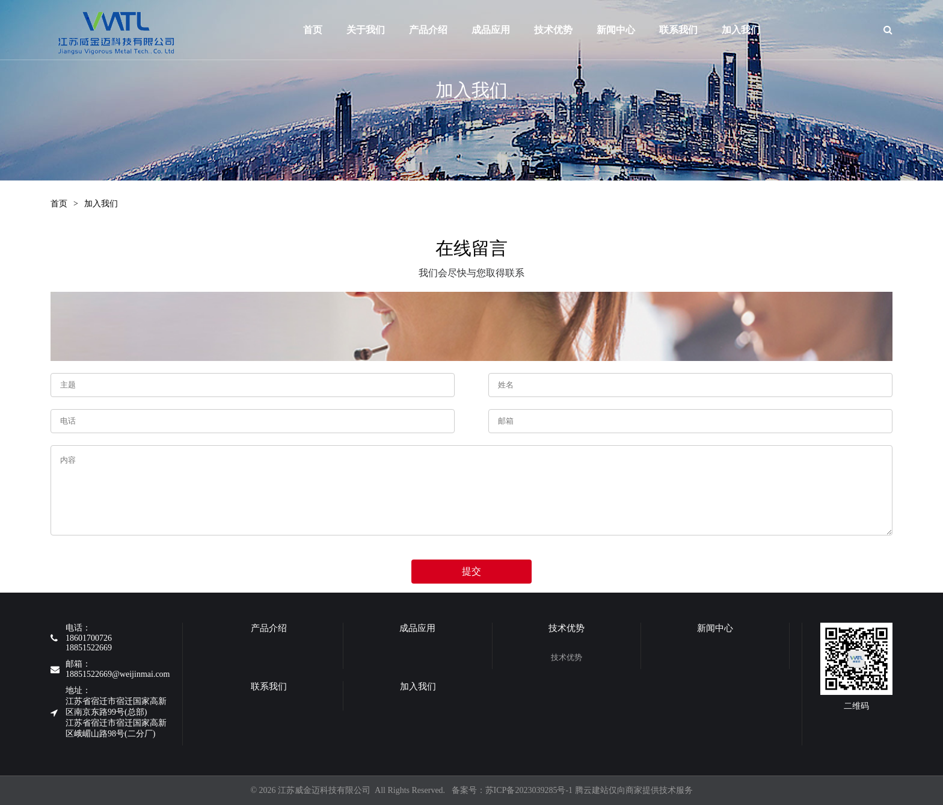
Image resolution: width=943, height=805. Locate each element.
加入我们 (101, 203)
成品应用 (505, 30)
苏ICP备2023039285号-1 (529, 790)
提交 (471, 571)
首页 (313, 30)
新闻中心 (656, 30)
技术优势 (578, 30)
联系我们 (734, 30)
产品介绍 (435, 30)
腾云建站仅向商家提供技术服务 (634, 790)
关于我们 (368, 30)
